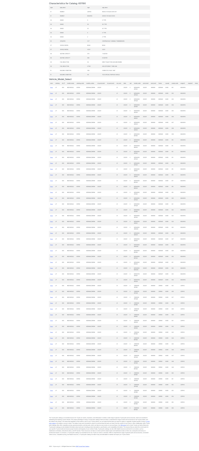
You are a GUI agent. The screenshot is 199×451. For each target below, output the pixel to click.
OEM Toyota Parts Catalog (82, 446)
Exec (51, 87)
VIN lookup (123, 425)
